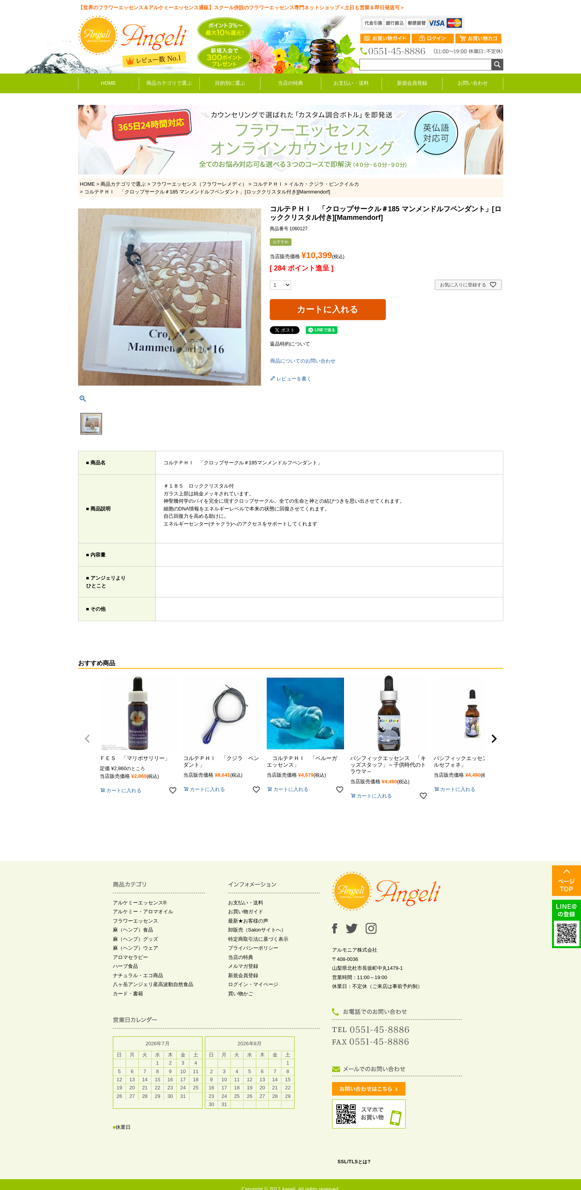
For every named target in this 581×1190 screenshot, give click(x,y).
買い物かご (240, 994)
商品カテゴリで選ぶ (169, 83)
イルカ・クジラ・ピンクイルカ (324, 184)
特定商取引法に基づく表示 (258, 939)
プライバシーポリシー (253, 948)
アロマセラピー (130, 957)
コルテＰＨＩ (268, 184)
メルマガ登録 (243, 966)
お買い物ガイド (245, 911)
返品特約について (290, 344)
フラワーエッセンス (135, 921)
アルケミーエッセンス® (140, 903)
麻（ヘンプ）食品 (133, 930)
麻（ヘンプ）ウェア (135, 948)
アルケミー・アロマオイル (143, 911)
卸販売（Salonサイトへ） (257, 930)
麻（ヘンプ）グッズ (135, 939)
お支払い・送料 (351, 83)
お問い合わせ (473, 83)
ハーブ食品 (125, 966)
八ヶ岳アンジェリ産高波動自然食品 (153, 984)
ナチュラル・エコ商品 (138, 975)
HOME (108, 83)
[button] (87, 738)
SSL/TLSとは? (354, 1161)
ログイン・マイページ (253, 984)
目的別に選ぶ (230, 83)
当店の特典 (290, 83)
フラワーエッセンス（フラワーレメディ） (199, 184)
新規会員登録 (412, 83)
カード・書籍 (128, 994)
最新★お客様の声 (248, 921)
